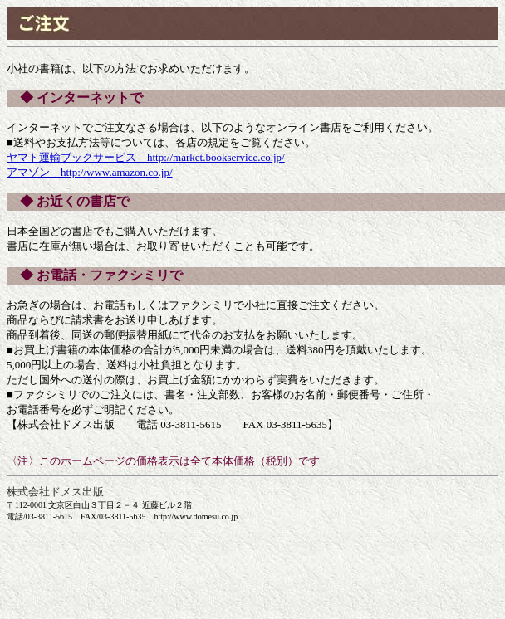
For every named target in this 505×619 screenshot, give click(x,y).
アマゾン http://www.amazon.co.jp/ (90, 172)
